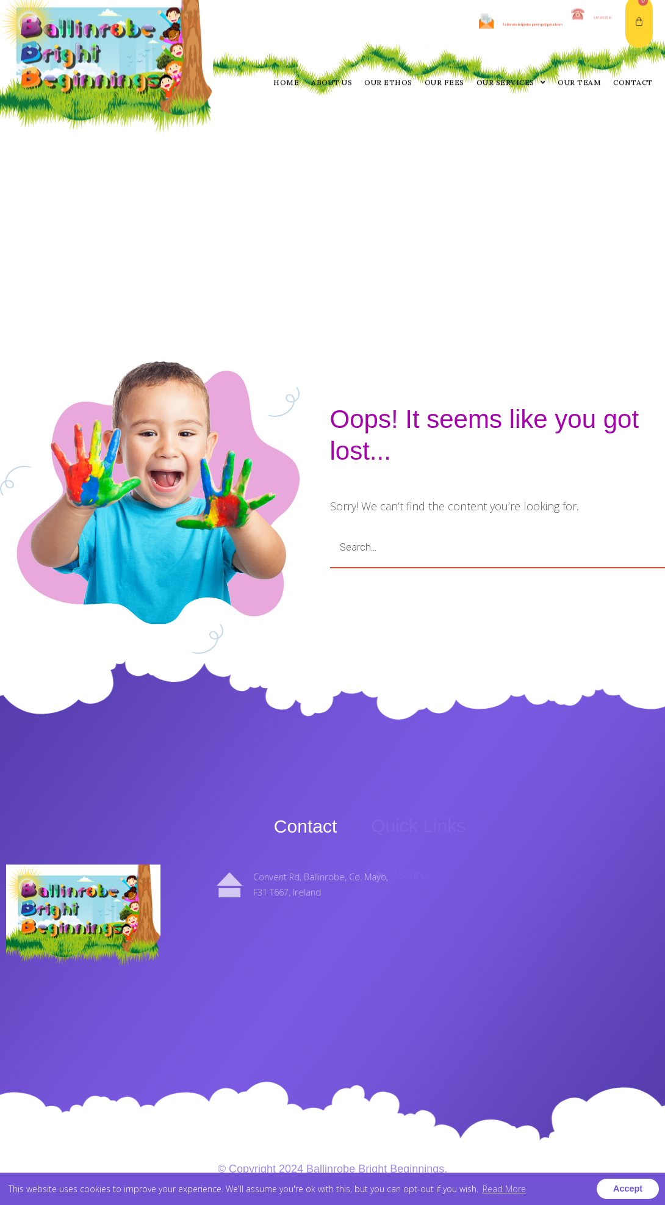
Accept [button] (627, 1188)
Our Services (511, 25)
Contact (633, 25)
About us (331, 25)
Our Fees (444, 25)
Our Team (579, 25)
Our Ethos (388, 25)
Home (286, 25)
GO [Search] (604, 547)
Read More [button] (504, 1189)
